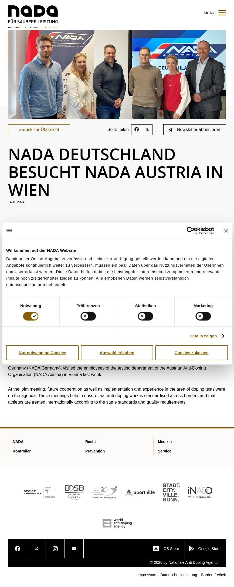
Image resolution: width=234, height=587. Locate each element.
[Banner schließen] (226, 230)
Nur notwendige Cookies (42, 352)
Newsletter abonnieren (194, 133)
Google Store (205, 552)
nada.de (14, 30)
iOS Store (166, 552)
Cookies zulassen (192, 352)
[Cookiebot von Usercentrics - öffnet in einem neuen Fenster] (190, 230)
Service (34, 30)
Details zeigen (203, 335)
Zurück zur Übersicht (39, 133)
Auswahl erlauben (117, 352)
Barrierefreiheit (213, 578)
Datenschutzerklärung (178, 578)
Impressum (147, 578)
